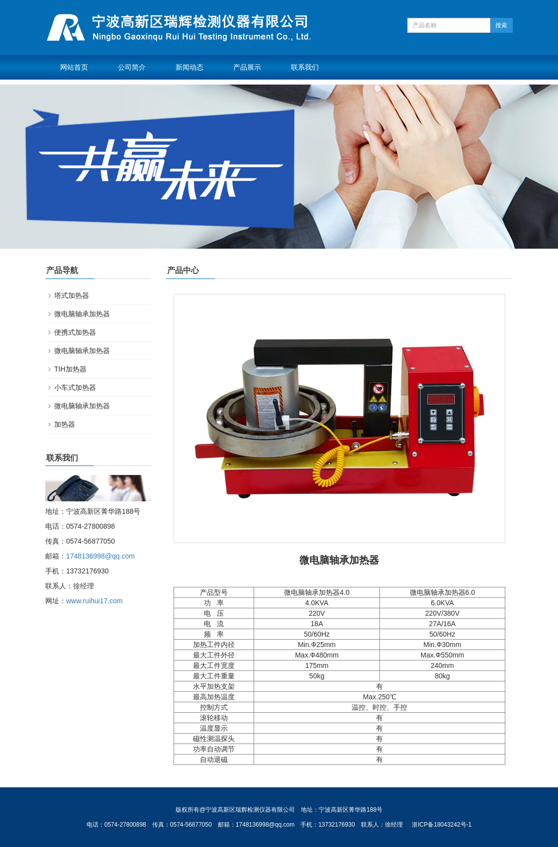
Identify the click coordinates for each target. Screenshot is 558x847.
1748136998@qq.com (100, 556)
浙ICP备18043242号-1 (441, 824)
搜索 (501, 25)
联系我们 (305, 67)
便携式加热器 (75, 332)
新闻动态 (189, 67)
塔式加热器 (71, 295)
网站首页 (74, 67)
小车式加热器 (75, 387)
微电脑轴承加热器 (82, 314)
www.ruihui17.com (94, 601)
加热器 (64, 424)
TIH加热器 (70, 369)
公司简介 (132, 67)
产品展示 (247, 67)
